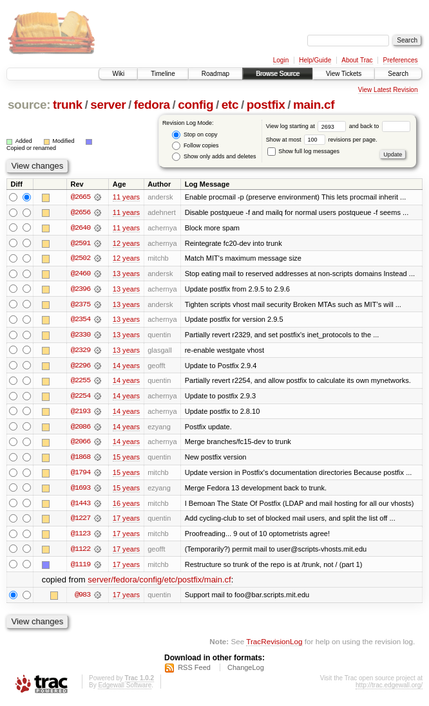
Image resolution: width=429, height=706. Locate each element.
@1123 (80, 537)
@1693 (80, 490)
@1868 (80, 459)
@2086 (80, 428)
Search (398, 73)
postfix (266, 104)
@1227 (80, 521)
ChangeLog (245, 671)
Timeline (163, 73)
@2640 (80, 228)
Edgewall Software (124, 688)
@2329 (80, 351)
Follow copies (195, 146)
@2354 (80, 320)
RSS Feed (194, 671)
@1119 (80, 567)
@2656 (80, 212)
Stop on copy (194, 135)
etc (230, 104)
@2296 (80, 367)
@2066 (80, 444)
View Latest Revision (388, 89)
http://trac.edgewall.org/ (389, 688)
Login (281, 60)
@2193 (80, 413)
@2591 (80, 243)
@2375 (80, 305)
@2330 (80, 336)
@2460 (80, 274)
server (108, 104)
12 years (126, 243)
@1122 (80, 552)
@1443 (80, 506)
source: (29, 104)
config (195, 104)
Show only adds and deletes (214, 157)
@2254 (80, 398)
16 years (126, 506)
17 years (126, 521)
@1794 (80, 475)
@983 (82, 598)
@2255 (80, 382)
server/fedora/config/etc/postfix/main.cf (159, 583)
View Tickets (343, 73)
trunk (67, 104)
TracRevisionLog (274, 645)
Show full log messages (303, 151)
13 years (126, 274)
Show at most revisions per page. (321, 139)
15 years (126, 459)
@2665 (80, 197)
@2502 (80, 259)
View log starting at (307, 126)
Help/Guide (315, 60)
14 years (126, 367)
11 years (126, 197)
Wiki (118, 73)
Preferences (400, 60)
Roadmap (215, 73)
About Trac (356, 60)
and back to (379, 126)
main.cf (313, 104)
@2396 (80, 289)
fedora (152, 104)
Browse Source (278, 73)
